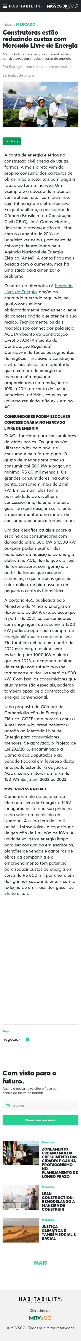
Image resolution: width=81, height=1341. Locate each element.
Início (7, 25)
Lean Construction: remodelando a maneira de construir (58, 1201)
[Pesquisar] (76, 6)
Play (11, 141)
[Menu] (5, 6)
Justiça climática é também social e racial (59, 1232)
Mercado (25, 24)
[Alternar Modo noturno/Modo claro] (67, 6)
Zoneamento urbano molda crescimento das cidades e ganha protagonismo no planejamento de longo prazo (60, 1162)
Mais (40, 1262)
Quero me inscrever (40, 1120)
